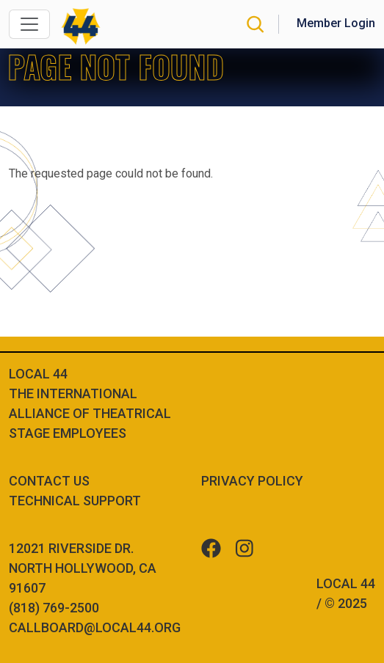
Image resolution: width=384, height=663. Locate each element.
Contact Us (49, 480)
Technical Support (75, 500)
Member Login (336, 23)
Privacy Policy (252, 480)
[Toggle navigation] (29, 24)
